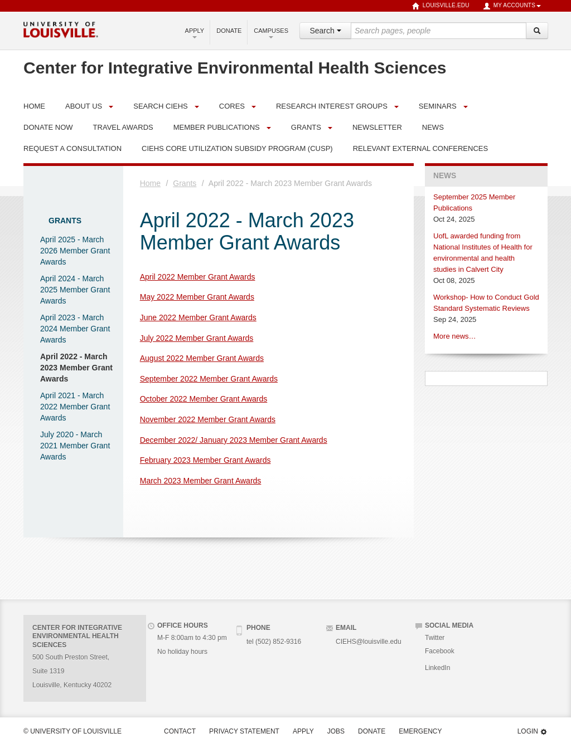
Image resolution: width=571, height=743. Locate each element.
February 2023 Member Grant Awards (205, 460)
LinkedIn (437, 668)
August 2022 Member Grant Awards (202, 358)
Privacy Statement (244, 731)
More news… (454, 336)
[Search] (537, 30)
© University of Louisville (72, 731)
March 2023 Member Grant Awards (201, 480)
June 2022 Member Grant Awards (198, 317)
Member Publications (216, 127)
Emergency (420, 731)
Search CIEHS (160, 106)
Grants (306, 127)
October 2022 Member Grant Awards (204, 398)
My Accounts (512, 6)
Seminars (438, 106)
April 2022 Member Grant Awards (197, 276)
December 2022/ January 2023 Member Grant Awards (233, 440)
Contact (180, 731)
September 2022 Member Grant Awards (209, 378)
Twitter (434, 638)
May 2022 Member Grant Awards (197, 296)
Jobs (336, 731)
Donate (228, 30)
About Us (83, 106)
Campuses (271, 32)
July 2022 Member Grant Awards (197, 338)
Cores (232, 106)
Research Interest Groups (332, 106)
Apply (195, 32)
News (444, 176)
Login (532, 731)
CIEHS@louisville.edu (368, 642)
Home (150, 183)
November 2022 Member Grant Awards (207, 419)
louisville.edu (441, 6)
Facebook (439, 651)
